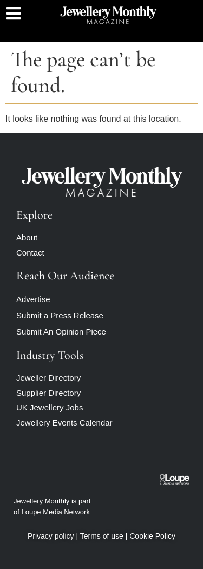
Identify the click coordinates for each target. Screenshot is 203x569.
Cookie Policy (152, 536)
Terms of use (101, 536)
